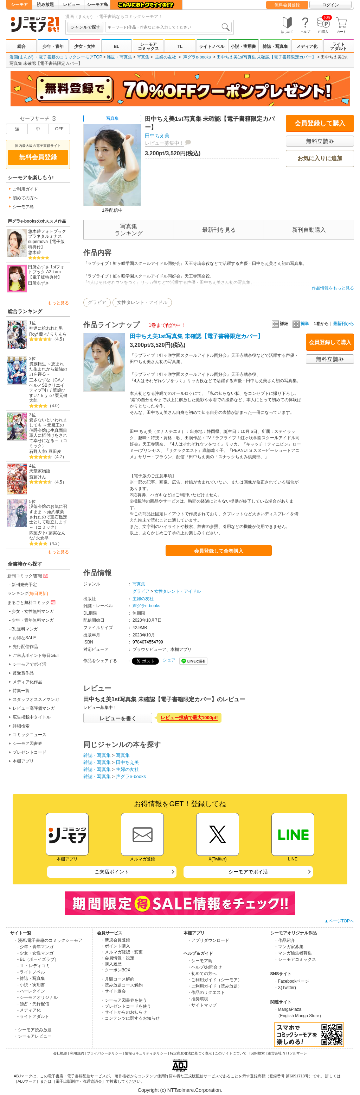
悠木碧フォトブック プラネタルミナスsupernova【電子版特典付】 (47, 239)
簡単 (300, 323)
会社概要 (60, 1053)
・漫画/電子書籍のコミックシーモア (48, 940)
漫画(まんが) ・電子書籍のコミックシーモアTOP (55, 57)
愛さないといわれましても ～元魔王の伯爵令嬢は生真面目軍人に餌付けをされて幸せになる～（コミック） (48, 432)
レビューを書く (117, 718)
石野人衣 (37, 451)
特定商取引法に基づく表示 (191, 1053)
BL (116, 46)
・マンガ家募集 (288, 946)
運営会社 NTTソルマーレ (287, 1053)
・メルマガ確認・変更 (122, 952)
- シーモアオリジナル (37, 997)
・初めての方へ (202, 973)
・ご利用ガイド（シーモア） (214, 979)
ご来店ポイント (112, 872)
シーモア (19, 4)
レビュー (71, 4)
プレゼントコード (29, 752)
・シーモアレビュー (33, 1036)
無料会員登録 (287, 4)
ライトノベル (211, 46)
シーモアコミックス (148, 46)
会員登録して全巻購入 (218, 551)
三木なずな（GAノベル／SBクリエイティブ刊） (47, 385)
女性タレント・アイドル (142, 302)
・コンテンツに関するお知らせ (130, 1018)
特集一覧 (21, 690)
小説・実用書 (243, 46)
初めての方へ (25, 197)
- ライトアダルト (33, 1016)
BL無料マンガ (25, 629)
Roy (33, 334)
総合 (21, 46)
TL (180, 46)
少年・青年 (53, 46)
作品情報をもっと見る (333, 288)
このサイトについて (230, 1053)
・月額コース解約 (117, 979)
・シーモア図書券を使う (124, 1000)
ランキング (27, 593)
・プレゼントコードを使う (126, 1006)
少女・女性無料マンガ (33, 611)
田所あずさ (38, 283)
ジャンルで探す (85, 27)
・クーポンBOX (115, 970)
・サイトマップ (202, 1005)
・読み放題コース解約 (122, 985)
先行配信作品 (25, 646)
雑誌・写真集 (275, 46)
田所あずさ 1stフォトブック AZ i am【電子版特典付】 (46, 272)
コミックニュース (29, 734)
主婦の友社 (165, 57)
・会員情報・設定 (117, 958)
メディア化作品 (27, 681)
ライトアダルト (338, 46)
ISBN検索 (257, 1053)
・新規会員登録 (115, 940)
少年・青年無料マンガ (33, 620)
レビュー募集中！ (164, 143)
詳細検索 (21, 725)
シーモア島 (97, 4)
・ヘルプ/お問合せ (204, 967)
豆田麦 (55, 451)
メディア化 (306, 46)
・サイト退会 (113, 991)
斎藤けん (37, 476)
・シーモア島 (199, 960)
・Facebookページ (291, 981)
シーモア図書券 (27, 743)
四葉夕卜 (37, 532)
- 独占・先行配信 (33, 1003)
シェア (169, 660)
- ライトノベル (31, 972)
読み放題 (45, 4)
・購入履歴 (111, 964)
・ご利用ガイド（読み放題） (214, 986)
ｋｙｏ (46, 395)
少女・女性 (84, 46)
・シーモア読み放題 (33, 1029)
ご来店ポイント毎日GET (36, 655)
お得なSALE (24, 637)
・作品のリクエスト (206, 992)
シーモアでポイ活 (29, 664)
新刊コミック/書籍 (28, 575)
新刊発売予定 (24, 584)
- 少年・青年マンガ (35, 946)
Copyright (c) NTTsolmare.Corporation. (180, 1090)
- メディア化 (29, 1010)
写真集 (143, 57)
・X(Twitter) (285, 987)
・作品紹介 (284, 940)
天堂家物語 (39, 470)
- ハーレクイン (31, 991)
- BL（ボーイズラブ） (38, 959)
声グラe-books (197, 57)
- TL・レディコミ (33, 965)
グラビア (97, 302)
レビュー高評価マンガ (34, 708)
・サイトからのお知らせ (124, 1012)
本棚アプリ (23, 761)
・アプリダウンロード (208, 940)
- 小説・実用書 (31, 984)
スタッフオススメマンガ (36, 699)
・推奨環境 (197, 998)
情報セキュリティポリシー (146, 1053)
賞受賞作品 (23, 673)
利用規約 (77, 1053)
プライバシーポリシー (104, 1053)
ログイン (330, 4)
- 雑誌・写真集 (31, 978)
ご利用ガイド (25, 189)
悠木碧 (34, 252)
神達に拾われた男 (46, 328)
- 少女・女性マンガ (35, 953)
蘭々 (43, 334)
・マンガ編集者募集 (293, 953)
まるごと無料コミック (32, 602)
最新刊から (343, 323)
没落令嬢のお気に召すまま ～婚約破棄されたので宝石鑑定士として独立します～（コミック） (48, 517)
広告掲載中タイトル (32, 717)
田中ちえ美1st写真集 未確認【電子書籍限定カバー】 (266, 57)
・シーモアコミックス (295, 959)
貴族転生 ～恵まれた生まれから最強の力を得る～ (48, 369)
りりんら (58, 334)
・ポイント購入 (115, 946)
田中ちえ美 (157, 135)
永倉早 (42, 538)
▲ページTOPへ (339, 921)
